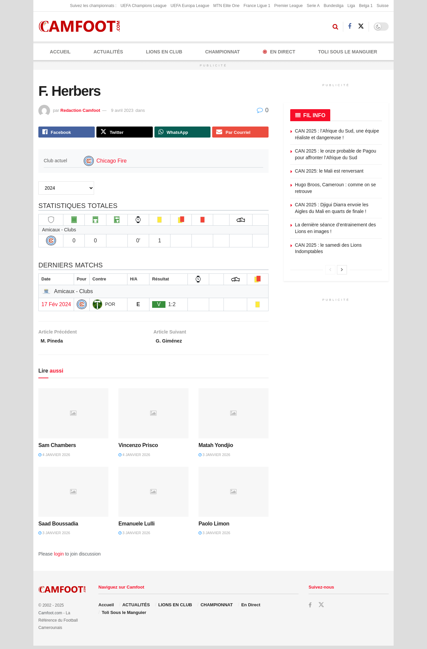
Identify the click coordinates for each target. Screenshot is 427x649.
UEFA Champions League (143, 5)
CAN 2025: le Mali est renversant (329, 171)
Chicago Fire (111, 162)
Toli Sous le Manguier (347, 51)
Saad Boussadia (58, 527)
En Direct (279, 51)
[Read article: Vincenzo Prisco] (153, 417)
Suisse (383, 5)
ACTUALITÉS (108, 51)
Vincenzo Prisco (138, 448)
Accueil (60, 51)
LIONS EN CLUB (164, 51)
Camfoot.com (50, 616)
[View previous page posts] (330, 269)
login (59, 557)
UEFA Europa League (189, 5)
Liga (351, 5)
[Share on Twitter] (124, 133)
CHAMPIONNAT (222, 51)
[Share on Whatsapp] (182, 133)
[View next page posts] (342, 269)
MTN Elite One (226, 5)
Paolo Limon (213, 527)
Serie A (313, 5)
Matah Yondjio (215, 448)
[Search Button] (335, 26)
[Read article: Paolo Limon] (233, 495)
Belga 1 (366, 5)
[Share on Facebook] (66, 133)
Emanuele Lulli (136, 527)
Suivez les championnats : (93, 5)
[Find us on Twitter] (361, 26)
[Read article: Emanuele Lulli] (153, 495)
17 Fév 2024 (56, 305)
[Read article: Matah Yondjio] (233, 417)
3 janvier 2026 (214, 458)
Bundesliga (333, 5)
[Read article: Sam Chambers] (73, 417)
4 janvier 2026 (54, 458)
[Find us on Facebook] (349, 26)
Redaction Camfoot (80, 110)
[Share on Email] (240, 133)
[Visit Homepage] (81, 26)
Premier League (288, 5)
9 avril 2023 (122, 110)
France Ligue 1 (257, 5)
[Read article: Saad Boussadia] (73, 495)
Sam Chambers (57, 448)
